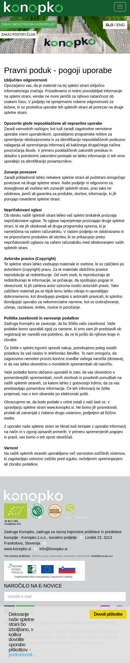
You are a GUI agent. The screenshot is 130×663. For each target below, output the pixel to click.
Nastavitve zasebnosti (77, 556)
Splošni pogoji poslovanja (47, 556)
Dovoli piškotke (108, 614)
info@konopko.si (53, 549)
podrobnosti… (23, 654)
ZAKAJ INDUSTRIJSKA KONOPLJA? (28, 24)
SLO (110, 25)
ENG (121, 25)
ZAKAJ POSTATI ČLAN (18, 35)
